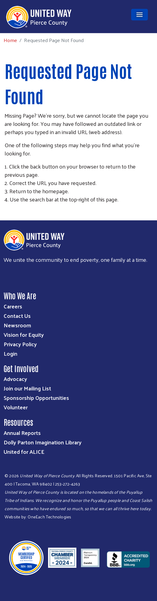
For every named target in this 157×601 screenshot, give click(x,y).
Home (10, 40)
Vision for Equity (24, 334)
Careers (13, 306)
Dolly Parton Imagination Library (43, 442)
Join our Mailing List (27, 388)
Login (10, 353)
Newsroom (17, 325)
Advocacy (15, 378)
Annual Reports (22, 432)
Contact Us (17, 315)
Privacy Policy (20, 344)
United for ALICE (24, 451)
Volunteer (16, 407)
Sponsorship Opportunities (36, 397)
